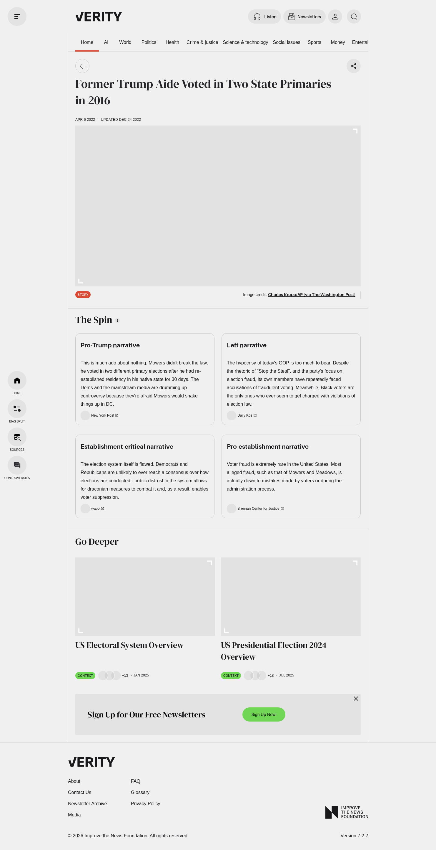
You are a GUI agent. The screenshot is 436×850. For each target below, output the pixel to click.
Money (338, 42)
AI (106, 42)
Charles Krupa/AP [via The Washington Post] (311, 294)
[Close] (356, 698)
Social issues (286, 42)
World (125, 42)
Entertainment (367, 42)
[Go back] (82, 66)
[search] (354, 16)
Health (172, 42)
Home (87, 42)
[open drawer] (17, 16)
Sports (314, 42)
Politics (149, 42)
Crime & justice (202, 42)
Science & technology (245, 42)
